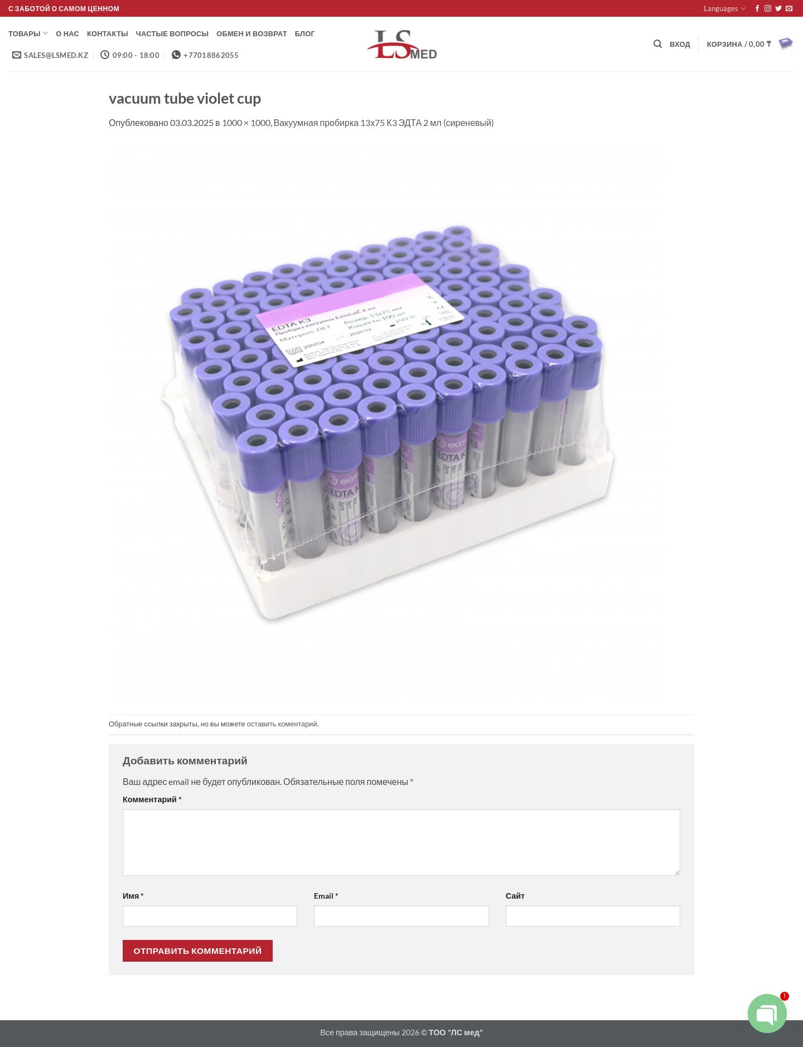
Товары (28, 33)
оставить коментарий (282, 723)
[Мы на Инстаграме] (768, 9)
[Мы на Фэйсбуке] (757, 9)
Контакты (107, 33)
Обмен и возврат (251, 33)
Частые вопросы (172, 33)
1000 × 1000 (246, 122)
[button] (680, 44)
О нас (67, 33)
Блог (305, 33)
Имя (133, 895)
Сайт (515, 895)
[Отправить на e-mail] (789, 9)
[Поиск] (658, 44)
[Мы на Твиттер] (778, 9)
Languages (725, 8)
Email (326, 895)
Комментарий (152, 799)
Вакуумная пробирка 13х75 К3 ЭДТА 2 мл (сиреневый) (384, 122)
